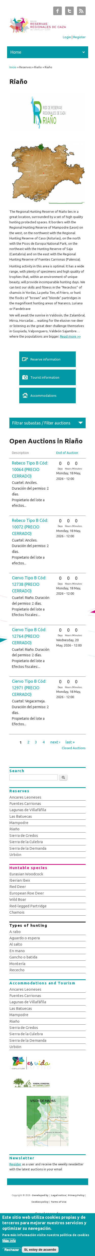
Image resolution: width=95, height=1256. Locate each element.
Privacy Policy (76, 1195)
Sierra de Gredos (23, 835)
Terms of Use (58, 1202)
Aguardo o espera (24, 938)
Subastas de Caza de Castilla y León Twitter (69, 12)
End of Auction (67, 452)
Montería (17, 963)
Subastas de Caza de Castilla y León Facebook (57, 12)
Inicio (12, 67)
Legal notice (58, 1195)
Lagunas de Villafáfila (27, 810)
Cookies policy (39, 1202)
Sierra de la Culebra (26, 842)
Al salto (15, 944)
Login (67, 37)
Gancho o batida (23, 957)
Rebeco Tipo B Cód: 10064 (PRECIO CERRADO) (30, 469)
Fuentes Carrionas (25, 803)
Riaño (14, 829)
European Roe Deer (26, 893)
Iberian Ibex (19, 880)
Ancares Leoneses (25, 797)
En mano (17, 951)
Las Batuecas (20, 816)
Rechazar (11, 1251)
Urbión (15, 854)
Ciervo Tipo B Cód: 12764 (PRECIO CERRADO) (29, 636)
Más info (9, 1242)
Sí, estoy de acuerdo (40, 1251)
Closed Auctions (74, 748)
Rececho (17, 970)
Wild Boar (17, 899)
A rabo (15, 931)
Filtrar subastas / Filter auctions (41, 423)
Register (79, 37)
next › (55, 742)
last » (70, 742)
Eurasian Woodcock (26, 874)
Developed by (40, 1195)
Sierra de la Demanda (27, 848)
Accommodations (43, 395)
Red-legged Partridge (28, 906)
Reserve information (45, 359)
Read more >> (70, 336)
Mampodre (18, 822)
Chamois (17, 912)
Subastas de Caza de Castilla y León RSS (81, 12)
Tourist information (44, 377)
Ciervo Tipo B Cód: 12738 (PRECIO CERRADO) (29, 584)
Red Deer (17, 886)
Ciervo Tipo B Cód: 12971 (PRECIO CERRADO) (29, 688)
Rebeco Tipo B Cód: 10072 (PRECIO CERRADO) (30, 527)
